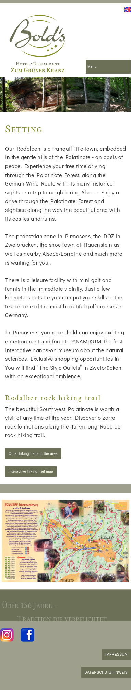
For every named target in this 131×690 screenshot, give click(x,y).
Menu (92, 66)
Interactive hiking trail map (31, 471)
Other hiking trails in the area (33, 454)
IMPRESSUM (116, 654)
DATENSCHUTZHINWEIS (106, 672)
